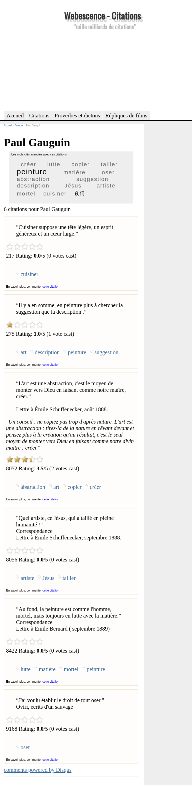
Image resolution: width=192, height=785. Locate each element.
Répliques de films (126, 115)
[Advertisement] (102, 70)
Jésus (73, 185)
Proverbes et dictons (77, 115)
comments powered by (38, 770)
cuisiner (55, 193)
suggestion (92, 179)
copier (81, 164)
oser (108, 172)
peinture (32, 172)
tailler (109, 164)
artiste (106, 185)
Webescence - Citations (102, 15)
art (80, 193)
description (33, 185)
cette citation (50, 286)
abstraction (33, 179)
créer (28, 164)
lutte (53, 164)
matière (75, 172)
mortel (26, 193)
